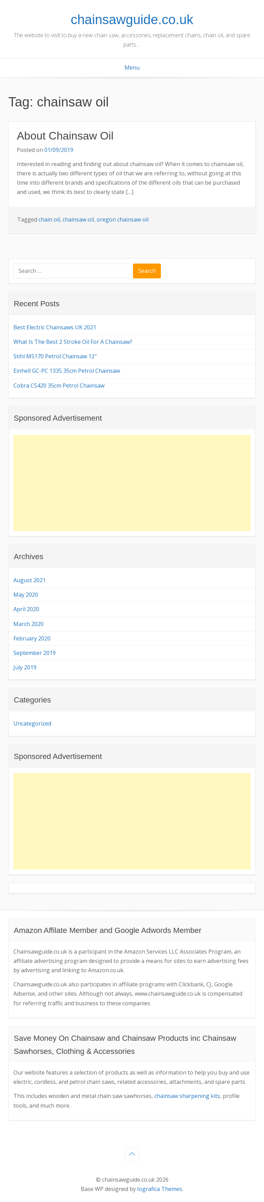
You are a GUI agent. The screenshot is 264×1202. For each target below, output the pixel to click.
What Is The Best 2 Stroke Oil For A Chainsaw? (72, 342)
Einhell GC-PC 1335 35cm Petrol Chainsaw (66, 370)
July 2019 (24, 667)
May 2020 (25, 594)
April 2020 (26, 609)
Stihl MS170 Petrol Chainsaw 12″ (55, 356)
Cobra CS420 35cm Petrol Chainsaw (58, 385)
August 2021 (29, 580)
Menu (132, 67)
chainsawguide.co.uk (132, 19)
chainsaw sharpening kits (187, 1096)
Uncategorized (32, 723)
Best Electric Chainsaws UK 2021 (54, 327)
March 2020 (28, 624)
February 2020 (32, 638)
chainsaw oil (78, 219)
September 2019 (34, 653)
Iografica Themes (159, 1189)
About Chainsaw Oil (65, 136)
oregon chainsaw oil (122, 219)
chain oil (49, 219)
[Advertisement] (132, 483)
